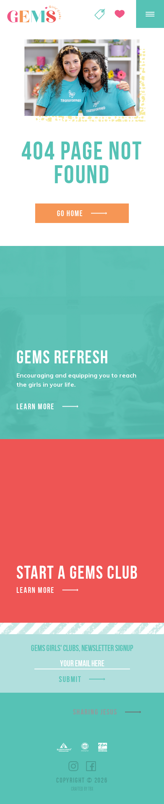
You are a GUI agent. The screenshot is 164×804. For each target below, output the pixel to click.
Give (120, 14)
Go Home (70, 213)
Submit (70, 679)
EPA (102, 747)
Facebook (91, 766)
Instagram (73, 766)
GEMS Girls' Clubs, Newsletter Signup (82, 648)
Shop (99, 14)
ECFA (85, 747)
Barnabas (64, 747)
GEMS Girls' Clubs (34, 14)
